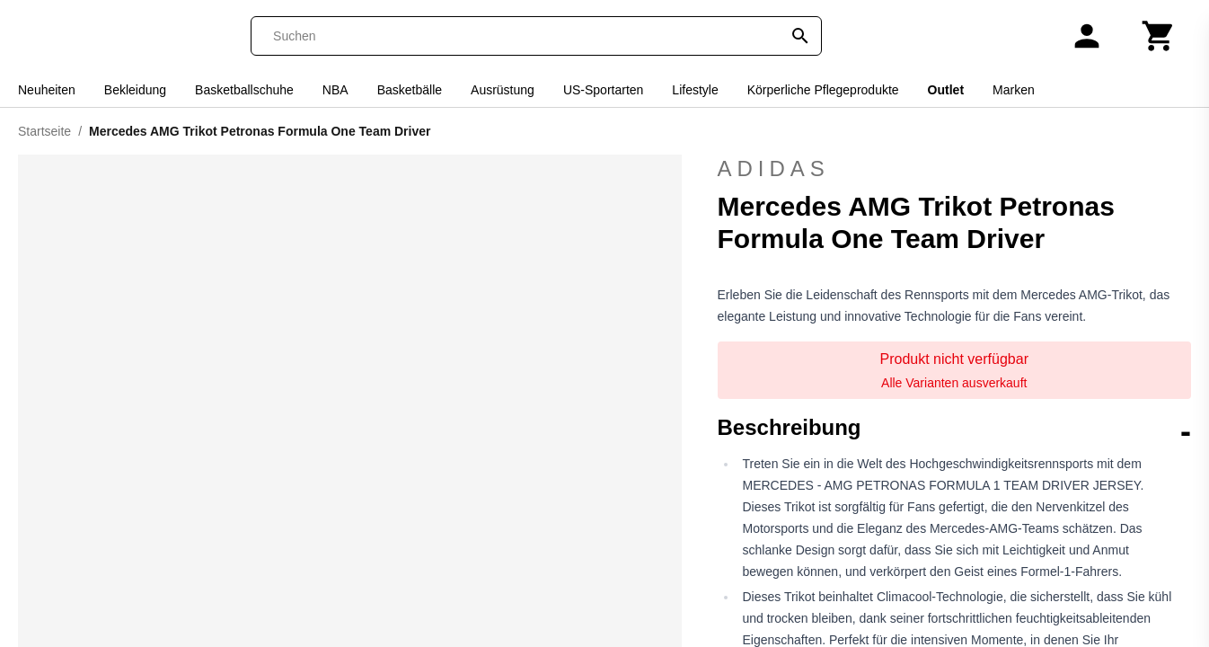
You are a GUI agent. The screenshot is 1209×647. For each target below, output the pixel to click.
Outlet (946, 90)
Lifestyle (695, 90)
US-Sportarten (603, 90)
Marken (1014, 90)
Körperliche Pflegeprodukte (823, 90)
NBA (335, 90)
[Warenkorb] (1159, 36)
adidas (955, 168)
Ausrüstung (502, 90)
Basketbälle (409, 90)
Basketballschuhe (244, 90)
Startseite (44, 131)
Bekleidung (135, 90)
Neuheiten (46, 90)
